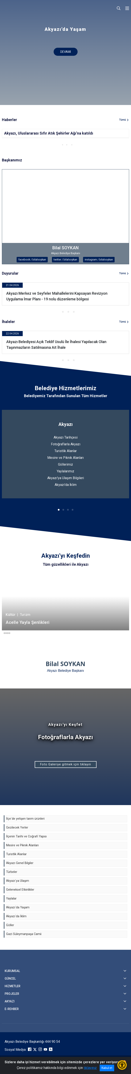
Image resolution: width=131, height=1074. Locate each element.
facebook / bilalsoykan (32, 259)
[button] (58, 144)
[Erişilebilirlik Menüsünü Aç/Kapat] (122, 1065)
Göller (10, 925)
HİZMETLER (12, 986)
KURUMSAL (12, 971)
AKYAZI (10, 1001)
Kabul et (107, 1068)
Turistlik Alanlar (65, 451)
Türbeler (11, 872)
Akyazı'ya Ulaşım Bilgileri (65, 478)
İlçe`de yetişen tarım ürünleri (25, 818)
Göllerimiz (65, 464)
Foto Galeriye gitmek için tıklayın (65, 764)
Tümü (122, 119)
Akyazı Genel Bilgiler (19, 863)
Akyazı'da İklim (66, 485)
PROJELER (12, 993)
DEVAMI (65, 51)
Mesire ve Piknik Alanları (65, 458)
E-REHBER (12, 1009)
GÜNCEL (10, 978)
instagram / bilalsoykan (99, 259)
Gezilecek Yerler (17, 827)
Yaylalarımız (65, 471)
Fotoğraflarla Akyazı (65, 444)
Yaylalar (11, 898)
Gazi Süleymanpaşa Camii (23, 934)
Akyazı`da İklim (16, 916)
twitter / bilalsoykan (65, 259)
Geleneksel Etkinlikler (20, 889)
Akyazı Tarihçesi (66, 437)
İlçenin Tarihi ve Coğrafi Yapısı (26, 836)
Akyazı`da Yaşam (17, 907)
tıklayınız (90, 1068)
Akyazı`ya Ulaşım (17, 881)
